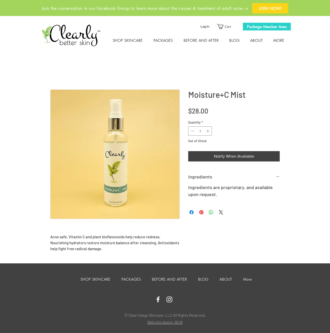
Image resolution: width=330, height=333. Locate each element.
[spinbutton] (200, 131)
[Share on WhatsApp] (211, 212)
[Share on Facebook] (191, 212)
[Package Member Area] (267, 26)
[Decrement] (192, 131)
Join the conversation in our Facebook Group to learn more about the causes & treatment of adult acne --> (145, 8)
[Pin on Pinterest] (201, 212)
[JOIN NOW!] (270, 8)
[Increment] (208, 131)
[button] (226, 26)
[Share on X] (221, 212)
